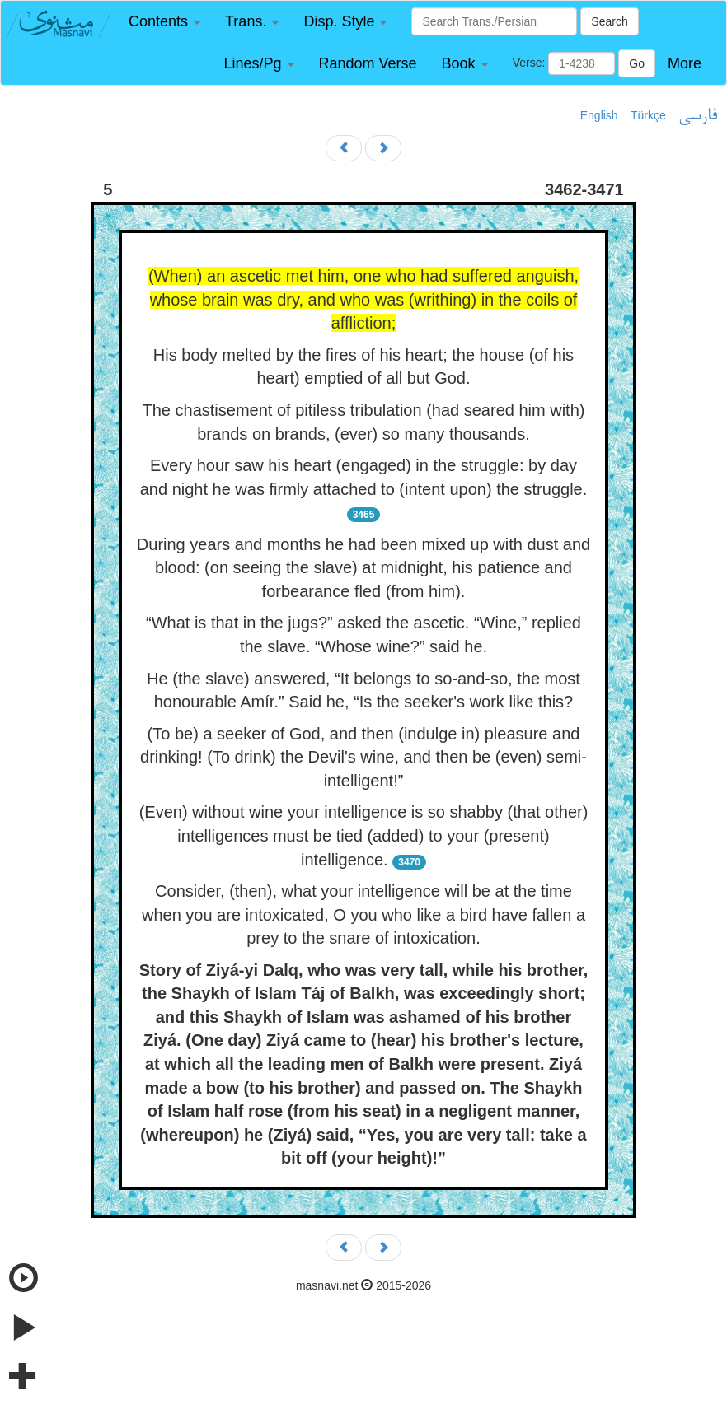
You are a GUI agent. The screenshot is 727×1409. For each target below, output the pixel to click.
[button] (164, 22)
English (599, 115)
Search (609, 21)
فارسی (697, 116)
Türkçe (648, 115)
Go (637, 63)
